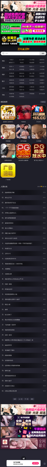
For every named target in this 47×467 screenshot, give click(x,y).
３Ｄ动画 (42, 66)
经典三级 (21, 76)
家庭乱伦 (21, 87)
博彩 (3, 61)
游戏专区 (42, 59)
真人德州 (21, 59)
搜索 (43, 53)
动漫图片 (42, 80)
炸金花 (22, 62)
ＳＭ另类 (42, 69)
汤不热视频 (42, 93)
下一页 (26, 399)
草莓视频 (31, 93)
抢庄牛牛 (42, 62)
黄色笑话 (31, 89)
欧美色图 (31, 80)
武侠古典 (42, 87)
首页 (15, 399)
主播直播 (31, 69)
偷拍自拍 (21, 73)
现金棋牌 (31, 62)
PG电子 (12, 59)
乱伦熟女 (31, 76)
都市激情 (11, 87)
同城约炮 (11, 93)
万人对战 (31, 59)
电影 (3, 74)
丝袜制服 (21, 69)
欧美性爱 (42, 73)
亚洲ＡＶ (11, 66)
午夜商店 (21, 93)
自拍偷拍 (21, 66)
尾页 (32, 399)
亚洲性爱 (11, 73)
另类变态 (42, 76)
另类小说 (21, 89)
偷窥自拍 (11, 80)
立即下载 (35, 463)
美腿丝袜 (11, 83)
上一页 (20, 399)
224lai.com (23, 49)
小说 (3, 88)
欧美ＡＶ (31, 66)
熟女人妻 (11, 69)
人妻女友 (31, 87)
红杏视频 (11, 96)
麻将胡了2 (11, 62)
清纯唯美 (21, 83)
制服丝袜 (11, 76)
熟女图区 (31, 83)
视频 (3, 68)
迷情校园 (11, 89)
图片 (3, 81)
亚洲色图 (21, 80)
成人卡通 (31, 73)
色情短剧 (21, 96)
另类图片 (42, 83)
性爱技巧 (42, 89)
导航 (3, 95)
